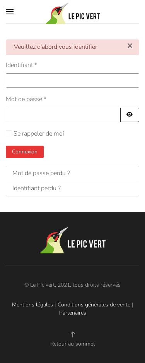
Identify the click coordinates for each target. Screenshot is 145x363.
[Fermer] (130, 46)
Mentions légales (32, 304)
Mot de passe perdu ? (41, 173)
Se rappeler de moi (39, 133)
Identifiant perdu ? (36, 188)
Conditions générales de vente (94, 304)
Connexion (25, 151)
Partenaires (72, 313)
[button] (10, 11)
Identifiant (21, 65)
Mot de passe (26, 99)
